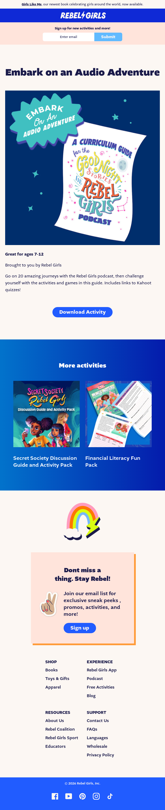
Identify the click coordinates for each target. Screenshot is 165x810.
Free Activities (101, 687)
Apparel (53, 687)
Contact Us (98, 721)
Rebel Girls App (102, 670)
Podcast (95, 678)
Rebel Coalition (60, 729)
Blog (91, 696)
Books (51, 670)
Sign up (79, 627)
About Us (54, 721)
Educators (55, 746)
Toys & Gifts (57, 678)
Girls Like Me (31, 4)
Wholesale (97, 746)
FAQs (92, 729)
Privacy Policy (100, 755)
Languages (97, 738)
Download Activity (82, 312)
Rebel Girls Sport (61, 738)
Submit (108, 37)
